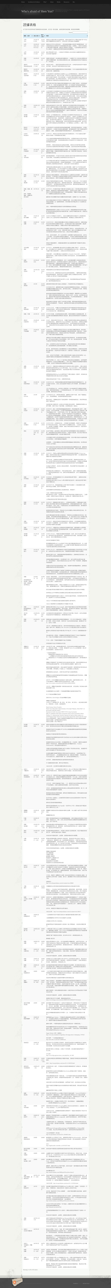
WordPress (75, 1283)
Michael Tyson (86, 1283)
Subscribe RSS (17, 1282)
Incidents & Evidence (34, 2)
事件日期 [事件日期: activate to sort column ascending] (42, 35)
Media (58, 2)
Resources (66, 2)
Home (23, 2)
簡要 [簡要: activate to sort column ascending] (47, 36)
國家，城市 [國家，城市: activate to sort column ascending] (27, 36)
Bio (74, 2)
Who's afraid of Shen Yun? (37, 11)
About (51, 2)
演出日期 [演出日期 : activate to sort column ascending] (36, 36)
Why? (45, 2)
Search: (78, 32)
